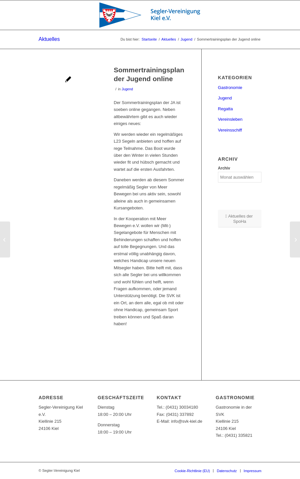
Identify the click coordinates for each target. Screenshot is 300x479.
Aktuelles (49, 39)
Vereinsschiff (230, 130)
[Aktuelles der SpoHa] (239, 218)
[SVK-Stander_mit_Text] (150, 15)
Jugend (127, 89)
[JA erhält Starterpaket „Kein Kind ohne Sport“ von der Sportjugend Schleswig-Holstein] (295, 239)
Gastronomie (230, 87)
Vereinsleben (230, 119)
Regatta (225, 108)
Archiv (224, 168)
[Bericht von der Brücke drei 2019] (5, 239)
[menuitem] (192, 470)
